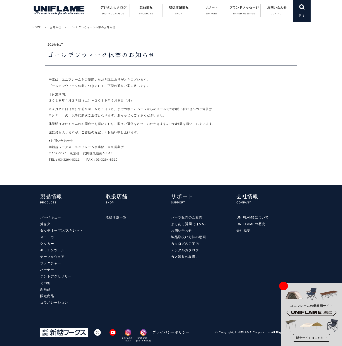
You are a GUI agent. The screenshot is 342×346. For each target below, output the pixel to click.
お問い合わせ (277, 11)
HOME (36, 27)
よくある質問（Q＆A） (189, 224)
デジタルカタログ (113, 11)
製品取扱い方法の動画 (188, 237)
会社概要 (243, 230)
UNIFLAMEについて (252, 217)
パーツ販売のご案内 (186, 217)
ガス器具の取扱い (185, 256)
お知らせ (55, 27)
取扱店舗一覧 (116, 217)
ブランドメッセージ (244, 11)
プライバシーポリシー (171, 332)
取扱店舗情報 (178, 11)
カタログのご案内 (185, 243)
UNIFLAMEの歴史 (250, 224)
